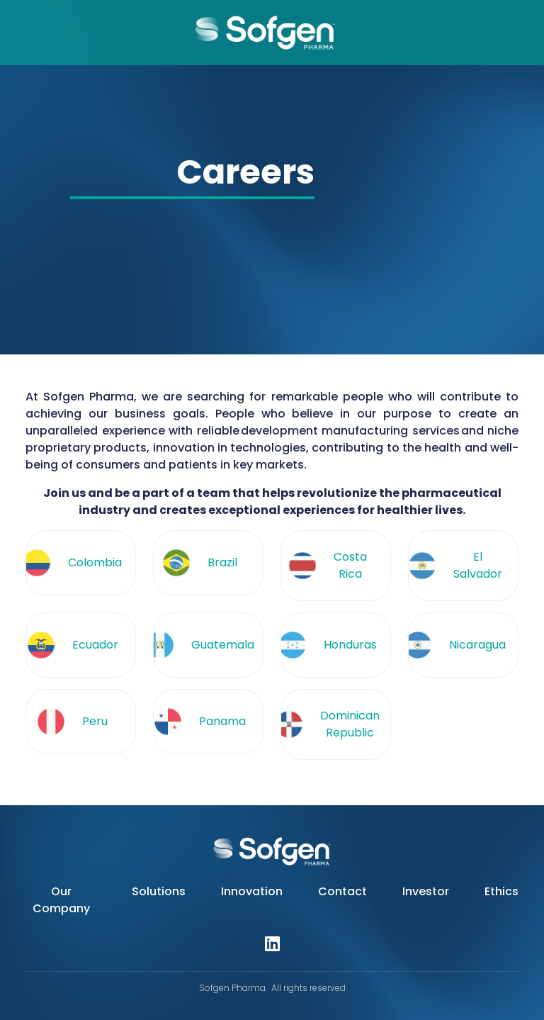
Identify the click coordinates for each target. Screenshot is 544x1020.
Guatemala (222, 645)
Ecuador (95, 645)
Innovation (252, 891)
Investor (425, 891)
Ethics (501, 891)
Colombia (95, 562)
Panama (222, 721)
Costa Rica (350, 565)
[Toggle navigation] (17, 32)
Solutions (159, 891)
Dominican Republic (350, 724)
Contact (342, 891)
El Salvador (477, 565)
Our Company (61, 900)
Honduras (350, 645)
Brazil (222, 562)
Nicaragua (477, 645)
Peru (95, 721)
